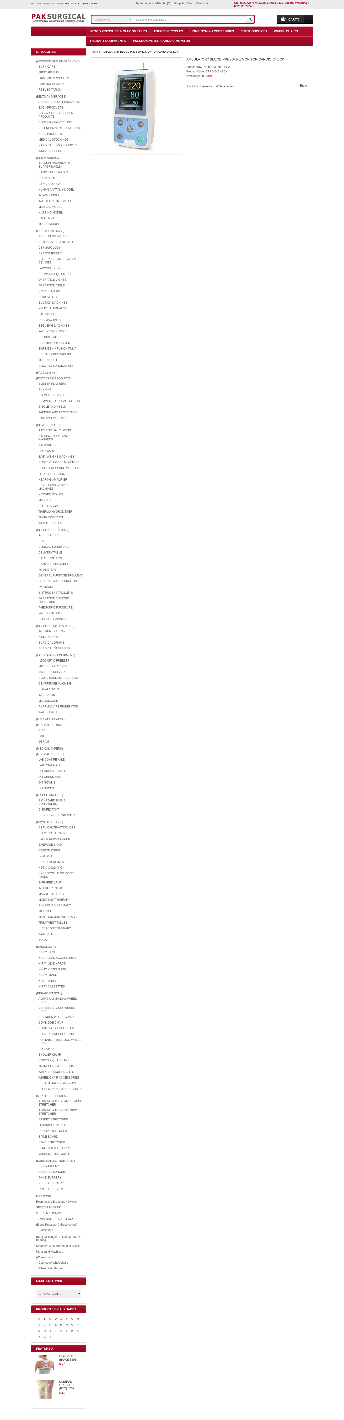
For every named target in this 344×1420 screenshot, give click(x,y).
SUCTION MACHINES (52, 302)
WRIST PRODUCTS (51, 151)
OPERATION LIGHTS (52, 279)
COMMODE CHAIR (51, 1022)
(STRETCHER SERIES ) (52, 1096)
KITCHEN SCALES (50, 494)
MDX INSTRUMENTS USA (213, 67)
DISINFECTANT (48, 809)
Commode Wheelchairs (53, 1262)
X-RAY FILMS (47, 952)
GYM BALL (45, 856)
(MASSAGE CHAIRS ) (50, 719)
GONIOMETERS (49, 850)
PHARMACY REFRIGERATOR (58, 706)
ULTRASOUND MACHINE (55, 354)
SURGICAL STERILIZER (54, 648)
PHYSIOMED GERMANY (54, 905)
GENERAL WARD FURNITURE (58, 581)
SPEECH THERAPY (49, 1207)
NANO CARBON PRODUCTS (57, 145)
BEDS (42, 541)
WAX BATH (45, 934)
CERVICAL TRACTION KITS (56, 827)
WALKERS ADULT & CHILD (56, 1072)
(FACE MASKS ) (46, 372)
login (65, 3)
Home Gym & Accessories (212, 31)
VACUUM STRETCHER (53, 1154)
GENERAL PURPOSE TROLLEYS (60, 575)
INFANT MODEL (48, 195)
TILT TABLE (46, 911)
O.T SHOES (46, 788)
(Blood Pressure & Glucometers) (56, 1224)
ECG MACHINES (49, 320)
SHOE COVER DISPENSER (56, 815)
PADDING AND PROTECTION (58, 412)
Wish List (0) (162, 3)
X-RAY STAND (47, 975)
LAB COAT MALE (49, 765)
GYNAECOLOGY (49, 184)
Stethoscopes (254, 31)
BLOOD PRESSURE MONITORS (59, 468)
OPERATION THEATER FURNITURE (53, 600)
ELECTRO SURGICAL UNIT (56, 365)
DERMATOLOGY (49, 247)
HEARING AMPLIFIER (52, 479)
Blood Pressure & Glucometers (118, 31)
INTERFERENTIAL (50, 888)
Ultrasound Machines (49, 1251)
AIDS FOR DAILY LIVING (54, 430)
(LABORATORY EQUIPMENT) (55, 655)
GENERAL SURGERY (52, 1171)
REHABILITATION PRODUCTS (58, 1083)
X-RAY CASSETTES (51, 986)
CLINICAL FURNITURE (53, 546)
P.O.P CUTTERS (49, 291)
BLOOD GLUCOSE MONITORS (59, 462)
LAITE (42, 736)
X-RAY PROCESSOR (52, 969)
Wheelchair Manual (50, 1268)
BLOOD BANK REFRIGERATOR (59, 678)
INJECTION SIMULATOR (54, 201)
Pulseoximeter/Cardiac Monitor (161, 41)
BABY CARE (46, 451)
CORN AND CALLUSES (53, 395)
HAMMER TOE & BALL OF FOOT (60, 401)
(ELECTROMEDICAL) (50, 231)
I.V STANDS (46, 587)
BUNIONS (45, 389)
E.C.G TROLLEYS (50, 558)
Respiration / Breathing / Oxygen (56, 1201)
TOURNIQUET (47, 360)
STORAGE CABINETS (53, 619)
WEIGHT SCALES (50, 523)
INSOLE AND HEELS (52, 406)
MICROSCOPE (48, 700)
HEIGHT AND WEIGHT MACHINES (53, 487)
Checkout (202, 3)
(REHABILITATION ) (49, 993)
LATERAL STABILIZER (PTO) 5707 (67, 1385)
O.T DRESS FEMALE (52, 771)
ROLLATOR (46, 1049)
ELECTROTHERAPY (51, 833)
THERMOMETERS (50, 517)
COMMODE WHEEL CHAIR (56, 1028)
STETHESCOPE (49, 506)
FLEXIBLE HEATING (51, 474)
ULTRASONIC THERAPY (54, 928)
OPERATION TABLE (51, 285)
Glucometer (45, 1230)
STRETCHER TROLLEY (54, 1148)
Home (94, 51)
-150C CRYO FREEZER (54, 660)
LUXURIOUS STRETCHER (56, 1125)
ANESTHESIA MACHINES (55, 236)
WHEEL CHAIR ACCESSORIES (59, 1077)
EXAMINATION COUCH (53, 564)
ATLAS (42, 730)
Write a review (225, 86)
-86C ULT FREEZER (51, 672)
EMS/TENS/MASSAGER (54, 839)
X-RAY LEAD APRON (52, 963)
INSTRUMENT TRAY (51, 631)
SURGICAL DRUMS (51, 642)
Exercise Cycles (168, 31)
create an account (85, 3)
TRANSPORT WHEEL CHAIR (57, 1066)
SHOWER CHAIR (49, 1054)
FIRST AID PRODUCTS (53, 78)
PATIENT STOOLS (50, 613)
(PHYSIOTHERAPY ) (49, 822)
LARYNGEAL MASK (51, 84)
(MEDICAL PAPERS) (49, 748)
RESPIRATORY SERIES (54, 343)
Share (303, 85)
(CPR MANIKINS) (47, 158)
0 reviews (206, 86)
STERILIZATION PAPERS (53, 1213)
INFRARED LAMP (50, 882)
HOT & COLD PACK (51, 867)
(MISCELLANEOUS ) (49, 795)
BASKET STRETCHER (53, 1119)
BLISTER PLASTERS (52, 383)
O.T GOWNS (46, 782)
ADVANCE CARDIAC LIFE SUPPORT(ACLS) (55, 165)
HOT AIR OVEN (48, 689)
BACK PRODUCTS (50, 107)
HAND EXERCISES (51, 862)
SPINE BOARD (48, 1136)
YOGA (42, 940)
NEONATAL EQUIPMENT (54, 274)
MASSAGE (45, 500)
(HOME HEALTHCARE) (51, 425)
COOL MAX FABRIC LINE (55, 122)
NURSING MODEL (50, 212)
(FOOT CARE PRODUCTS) (53, 378)
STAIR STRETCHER (51, 1142)
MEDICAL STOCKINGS (53, 139)
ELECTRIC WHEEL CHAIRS (56, 1034)
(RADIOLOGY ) (46, 946)
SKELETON (46, 218)
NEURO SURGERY (51, 1183)
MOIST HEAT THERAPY (54, 899)
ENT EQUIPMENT (50, 253)
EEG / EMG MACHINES (53, 325)
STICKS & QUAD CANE (53, 1060)
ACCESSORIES (48, 535)
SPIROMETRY (47, 297)
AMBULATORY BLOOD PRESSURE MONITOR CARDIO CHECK (140, 51)
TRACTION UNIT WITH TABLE (58, 917)
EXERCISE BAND (50, 844)
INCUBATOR (46, 695)
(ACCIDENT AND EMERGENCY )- (58, 61)
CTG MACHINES (49, 314)
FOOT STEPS (47, 569)
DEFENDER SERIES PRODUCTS (60, 128)
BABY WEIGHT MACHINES (56, 456)
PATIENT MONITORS (52, 331)
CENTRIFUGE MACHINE (54, 683)
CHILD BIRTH (47, 178)
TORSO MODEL (48, 224)
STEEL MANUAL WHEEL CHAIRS (60, 1089)
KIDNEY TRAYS (48, 637)
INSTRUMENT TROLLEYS (55, 592)
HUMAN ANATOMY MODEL (56, 189)
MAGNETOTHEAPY (51, 894)
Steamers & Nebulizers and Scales (58, 1246)
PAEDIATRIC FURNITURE (55, 607)
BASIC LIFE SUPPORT (53, 172)
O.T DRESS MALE (50, 777)
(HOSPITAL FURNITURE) (52, 530)
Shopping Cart (183, 3)
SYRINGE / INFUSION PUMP (57, 348)
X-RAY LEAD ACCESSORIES (57, 957)
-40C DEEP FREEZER (52, 666)
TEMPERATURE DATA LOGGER (57, 1219)
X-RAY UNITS (47, 980)
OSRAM (43, 741)
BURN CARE (46, 66)
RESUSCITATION (49, 89)
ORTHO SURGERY (51, 1189)
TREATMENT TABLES (52, 922)
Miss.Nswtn (43, 1196)
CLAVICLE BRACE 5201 (67, 1358)
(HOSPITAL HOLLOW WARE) (55, 626)
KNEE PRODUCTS (50, 134)
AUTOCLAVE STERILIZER (55, 242)
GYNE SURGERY (49, 1177)
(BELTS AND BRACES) (51, 96)
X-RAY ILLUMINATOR (52, 308)
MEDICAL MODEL (50, 206)
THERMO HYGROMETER (55, 511)
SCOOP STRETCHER (52, 1131)
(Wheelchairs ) (45, 1257)
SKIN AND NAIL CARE (53, 418)
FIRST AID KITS (48, 72)
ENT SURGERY (48, 1166)
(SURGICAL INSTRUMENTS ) (55, 1160)
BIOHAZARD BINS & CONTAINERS (51, 802)
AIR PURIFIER (47, 445)
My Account (143, 3)
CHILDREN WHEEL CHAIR (56, 1017)
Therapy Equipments (108, 41)
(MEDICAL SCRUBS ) (50, 754)
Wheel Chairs (286, 31)
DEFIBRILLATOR (49, 337)
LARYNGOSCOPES (51, 268)
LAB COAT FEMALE (51, 759)
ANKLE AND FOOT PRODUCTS (59, 102)
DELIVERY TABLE (50, 552)
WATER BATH (47, 712)
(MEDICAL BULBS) (48, 725)
